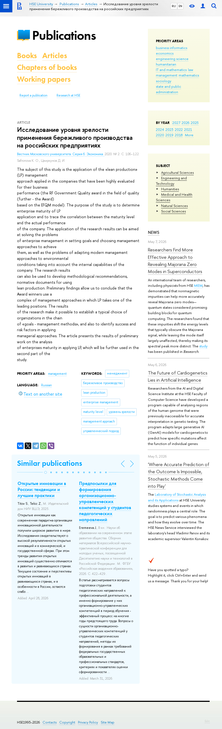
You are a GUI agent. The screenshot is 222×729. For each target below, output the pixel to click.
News (153, 232)
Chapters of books (47, 67)
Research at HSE (68, 95)
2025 (195, 122)
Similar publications (49, 463)
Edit (207, 721)
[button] (45, 472)
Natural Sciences (174, 205)
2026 (185, 122)
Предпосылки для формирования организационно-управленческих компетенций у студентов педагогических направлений (105, 501)
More (189, 134)
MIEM (198, 285)
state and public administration (168, 89)
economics (164, 53)
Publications (64, 35)
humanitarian (166, 64)
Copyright (67, 722)
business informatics (171, 47)
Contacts (50, 722)
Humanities (170, 188)
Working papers (44, 79)
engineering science (172, 58)
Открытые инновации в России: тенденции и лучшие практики (42, 489)
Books (27, 55)
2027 (176, 122)
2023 (169, 129)
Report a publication (33, 95)
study (203, 346)
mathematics (189, 75)
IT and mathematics (171, 69)
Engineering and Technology (171, 180)
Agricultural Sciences (177, 172)
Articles (54, 55)
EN (180, 6)
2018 (179, 134)
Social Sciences (173, 211)
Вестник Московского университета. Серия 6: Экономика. (61, 154)
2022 (179, 129)
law (190, 69)
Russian (46, 385)
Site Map (107, 722)
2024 (160, 129)
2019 (169, 134)
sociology (163, 80)
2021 (188, 129)
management (166, 75)
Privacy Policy (88, 722)
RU (174, 6)
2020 (160, 134)
